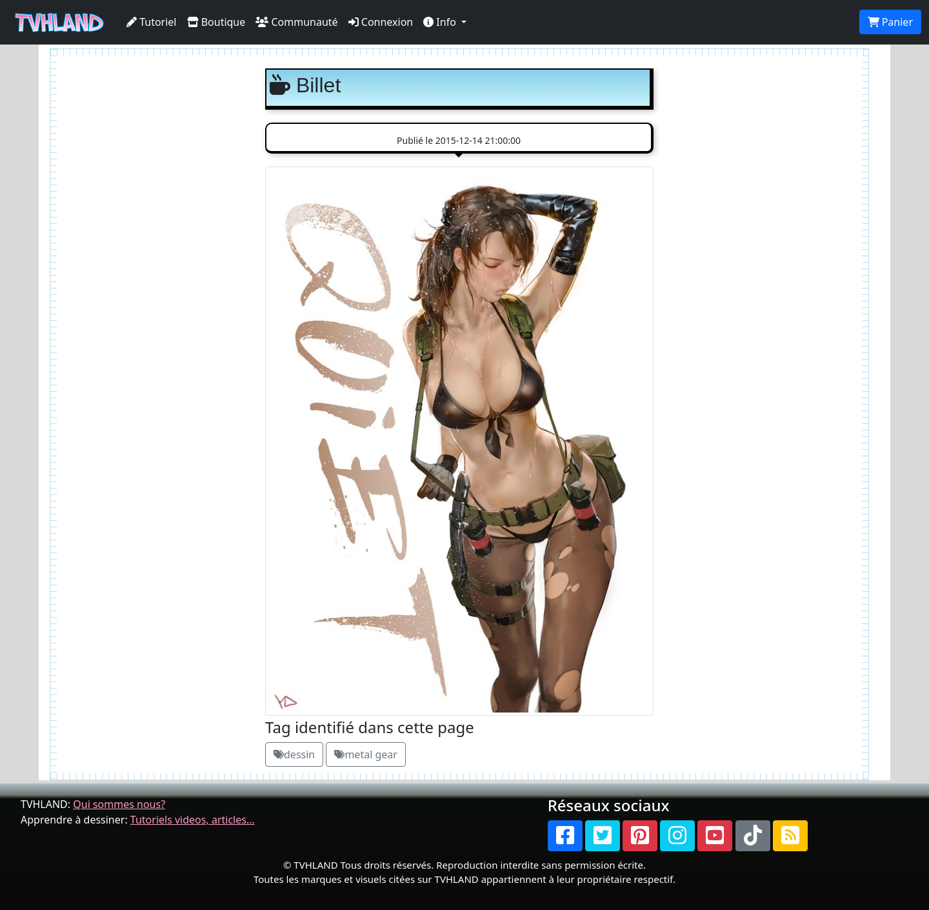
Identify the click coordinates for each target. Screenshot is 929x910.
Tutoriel (151, 22)
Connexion (381, 22)
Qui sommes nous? (119, 804)
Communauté (296, 22)
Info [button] (441, 22)
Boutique (216, 22)
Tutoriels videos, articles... (192, 820)
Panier (890, 22)
